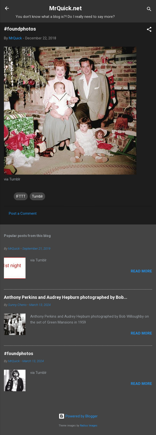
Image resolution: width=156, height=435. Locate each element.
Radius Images (88, 425)
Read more (141, 271)
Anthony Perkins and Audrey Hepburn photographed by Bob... (65, 297)
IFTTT (21, 196)
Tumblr (37, 196)
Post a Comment (23, 213)
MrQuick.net (65, 8)
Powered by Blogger (78, 416)
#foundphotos (18, 353)
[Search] (149, 9)
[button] (149, 30)
